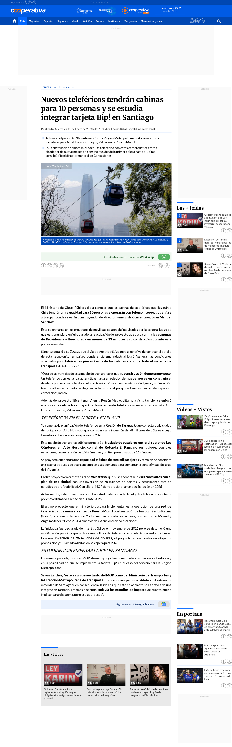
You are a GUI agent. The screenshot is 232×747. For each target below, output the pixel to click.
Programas (130, 21)
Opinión (87, 21)
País (22, 21)
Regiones (62, 21)
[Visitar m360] (197, 24)
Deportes (49, 21)
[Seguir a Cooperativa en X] (30, 2)
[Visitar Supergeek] (202, 24)
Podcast (100, 21)
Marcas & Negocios (151, 21)
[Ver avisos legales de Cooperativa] (192, 24)
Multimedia (114, 21)
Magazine (34, 21)
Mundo (75, 21)
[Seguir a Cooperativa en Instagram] (34, 2)
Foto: (46, 166)
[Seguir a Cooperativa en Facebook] (25, 2)
